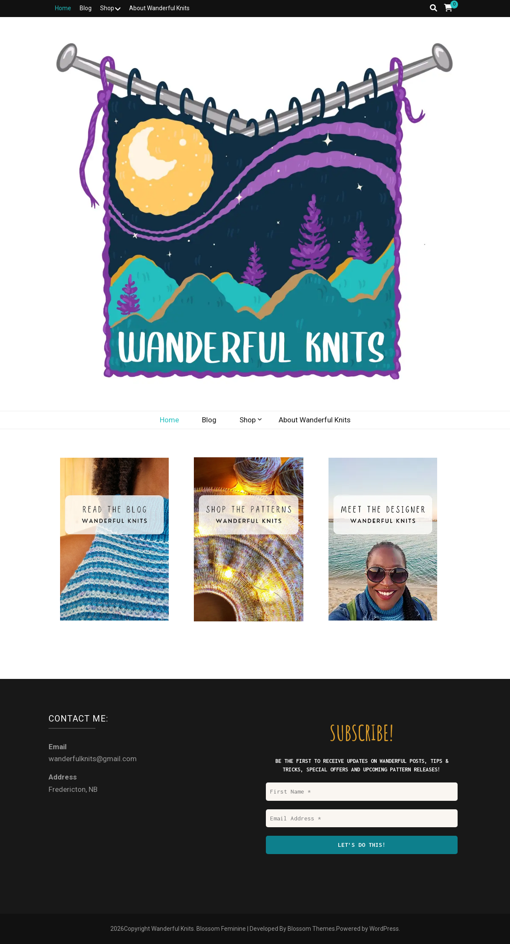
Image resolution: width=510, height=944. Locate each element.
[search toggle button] (433, 8)
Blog (86, 8)
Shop (107, 8)
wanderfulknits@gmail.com (93, 758)
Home (63, 8)
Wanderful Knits (172, 928)
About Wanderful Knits (159, 8)
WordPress (384, 928)
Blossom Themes (311, 928)
